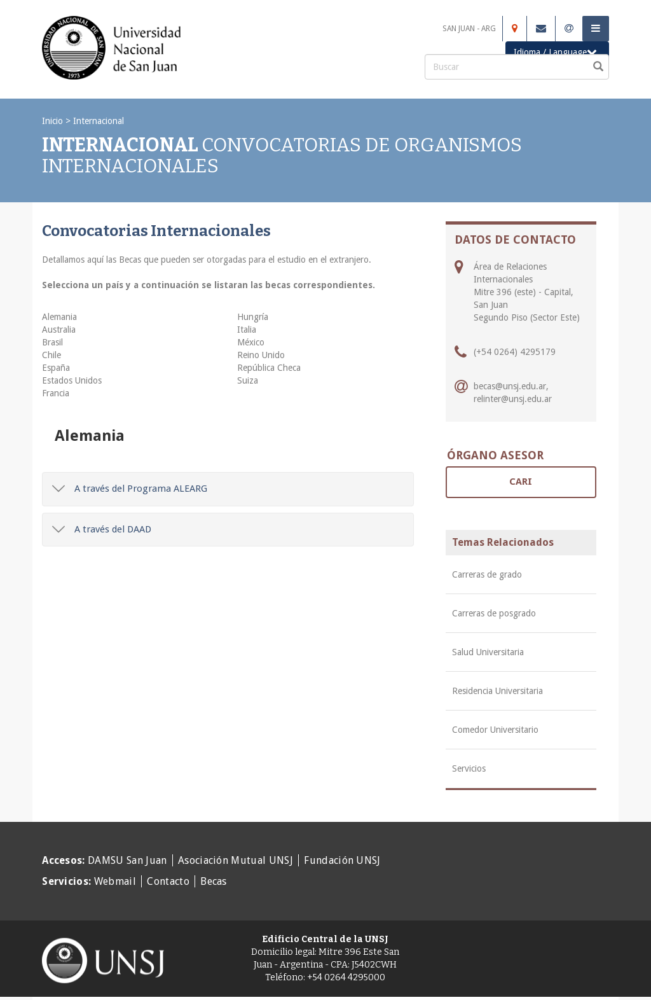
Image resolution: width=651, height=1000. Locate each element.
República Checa (269, 368)
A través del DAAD (101, 529)
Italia (246, 329)
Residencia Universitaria (497, 691)
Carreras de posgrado (494, 613)
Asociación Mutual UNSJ (235, 860)
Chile (51, 355)
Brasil (52, 342)
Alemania (59, 317)
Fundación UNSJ (342, 860)
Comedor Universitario (495, 730)
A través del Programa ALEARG (129, 488)
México (250, 342)
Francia (55, 393)
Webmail (115, 881)
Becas (213, 881)
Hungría (252, 317)
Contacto (168, 881)
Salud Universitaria (488, 652)
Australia (59, 329)
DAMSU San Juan (127, 860)
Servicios (469, 768)
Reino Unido (261, 355)
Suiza (247, 380)
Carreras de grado (487, 574)
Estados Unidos (72, 380)
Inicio (52, 121)
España (56, 368)
